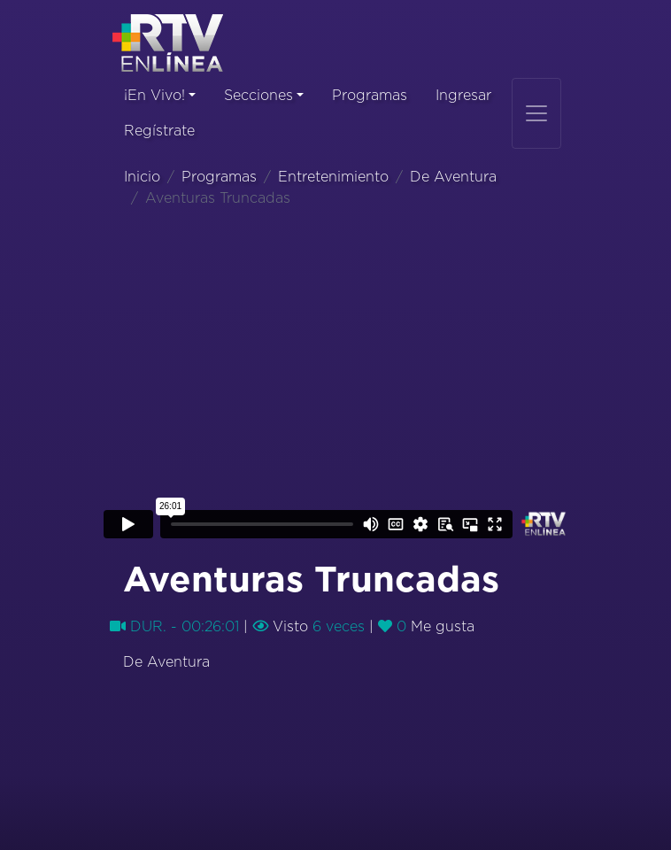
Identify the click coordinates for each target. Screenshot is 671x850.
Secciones (258, 96)
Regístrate (159, 131)
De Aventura (453, 177)
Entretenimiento (333, 177)
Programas (369, 96)
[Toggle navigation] (536, 113)
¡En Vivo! (154, 96)
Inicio (142, 177)
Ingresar (463, 96)
